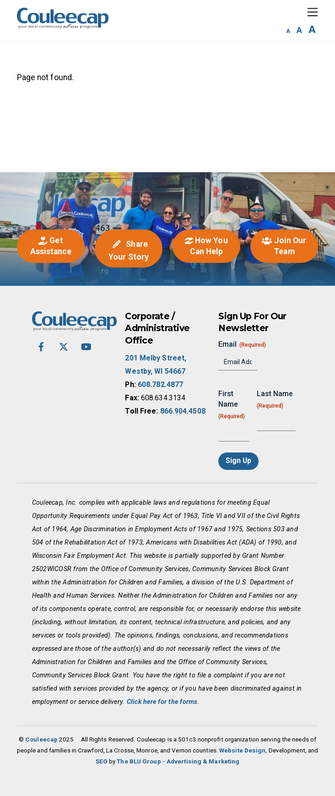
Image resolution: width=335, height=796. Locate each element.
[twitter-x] (63, 346)
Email (242, 344)
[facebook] (41, 346)
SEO (102, 761)
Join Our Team (284, 246)
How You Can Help (206, 246)
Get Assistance (51, 246)
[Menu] (312, 12)
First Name (231, 404)
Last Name (275, 399)
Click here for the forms (162, 701)
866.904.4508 (182, 411)
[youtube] (86, 346)
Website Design (242, 750)
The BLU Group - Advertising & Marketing (178, 761)
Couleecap (41, 739)
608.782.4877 (160, 384)
